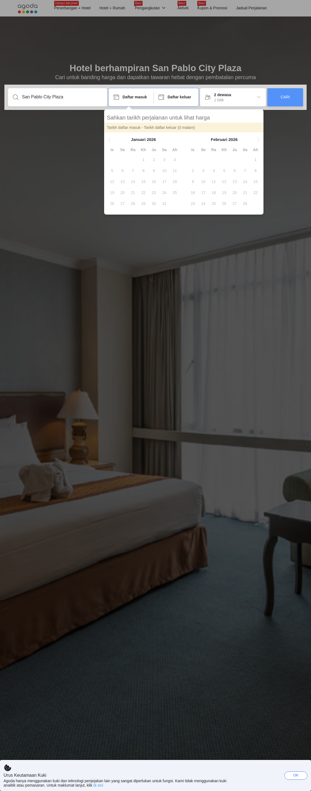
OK (296, 775)
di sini (98, 785)
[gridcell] (148, 159)
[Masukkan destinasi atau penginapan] (62, 97)
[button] (113, 139)
